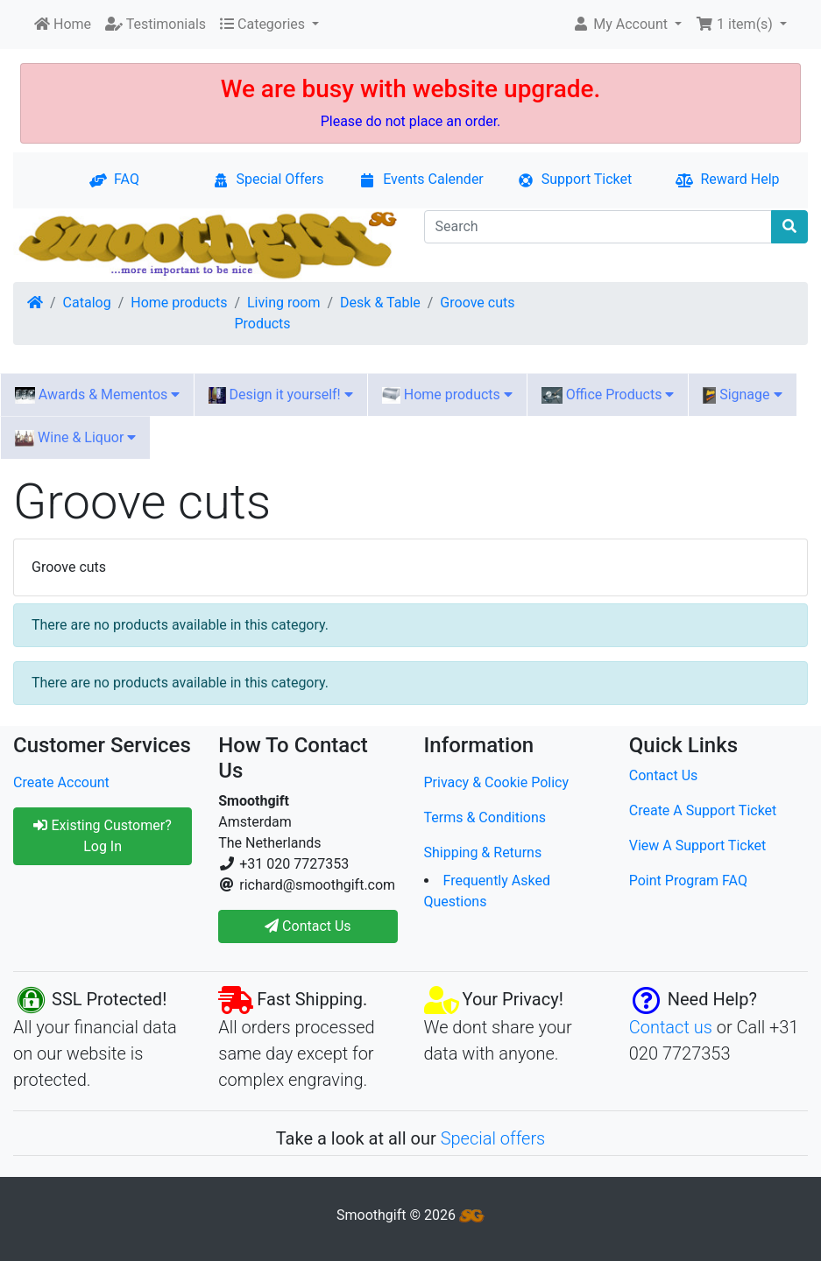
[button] (627, 24)
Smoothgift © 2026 (410, 1215)
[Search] (598, 226)
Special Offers (268, 179)
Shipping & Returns (483, 852)
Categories (264, 24)
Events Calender (421, 179)
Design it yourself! (280, 395)
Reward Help (727, 179)
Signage (742, 395)
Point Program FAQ (688, 880)
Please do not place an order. (411, 121)
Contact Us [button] (308, 926)
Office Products (608, 395)
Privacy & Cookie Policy (497, 782)
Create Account (61, 782)
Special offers (493, 1138)
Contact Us (663, 775)
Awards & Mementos (97, 395)
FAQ (114, 179)
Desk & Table (380, 302)
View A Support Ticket (698, 845)
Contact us (670, 1027)
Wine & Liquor (75, 438)
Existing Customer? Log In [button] (102, 836)
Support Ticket (575, 179)
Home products (179, 302)
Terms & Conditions (485, 817)
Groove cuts (477, 302)
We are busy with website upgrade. (411, 88)
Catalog (87, 302)
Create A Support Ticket (703, 810)
